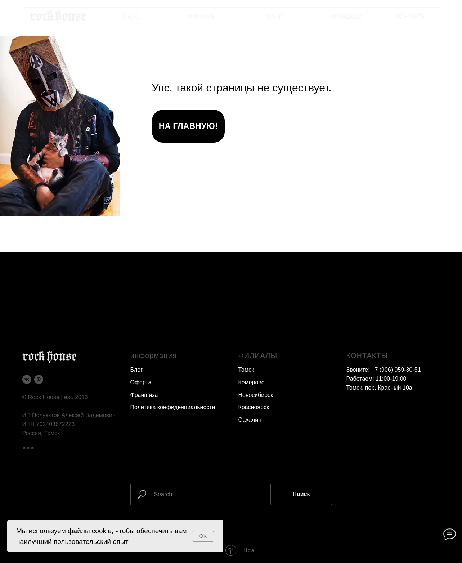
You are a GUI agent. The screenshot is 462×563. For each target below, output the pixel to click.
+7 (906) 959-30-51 (396, 370)
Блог (136, 370)
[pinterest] (38, 379)
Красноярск (253, 407)
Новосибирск (255, 395)
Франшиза (144, 395)
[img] (58, 16)
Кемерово (251, 382)
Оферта (141, 382)
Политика (143, 407)
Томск (246, 370)
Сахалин (249, 420)
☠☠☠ (28, 447)
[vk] (26, 379)
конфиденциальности (186, 407)
